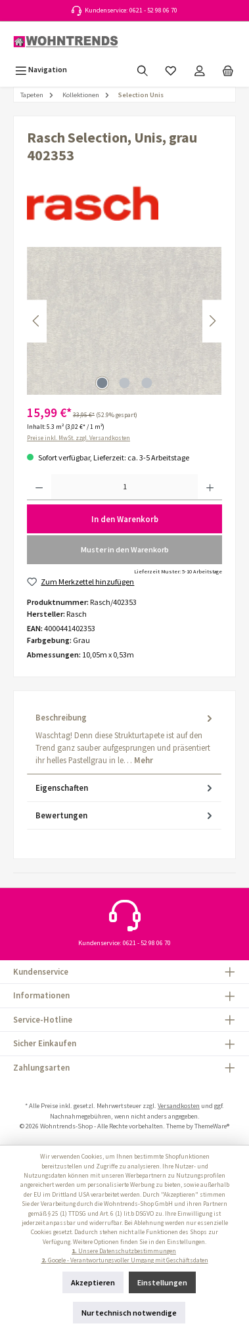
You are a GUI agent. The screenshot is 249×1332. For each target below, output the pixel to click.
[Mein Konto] (199, 69)
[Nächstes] (212, 321)
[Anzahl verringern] (39, 487)
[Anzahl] (124, 487)
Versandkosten (179, 1105)
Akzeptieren (93, 1282)
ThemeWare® (211, 1126)
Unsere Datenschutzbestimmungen (124, 1251)
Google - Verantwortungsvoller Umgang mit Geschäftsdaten (124, 1260)
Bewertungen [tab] (125, 815)
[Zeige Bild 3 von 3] (146, 383)
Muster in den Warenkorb (125, 549)
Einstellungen (162, 1282)
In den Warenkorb (124, 519)
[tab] (124, 739)
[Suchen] (142, 69)
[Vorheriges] (37, 321)
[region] (124, 321)
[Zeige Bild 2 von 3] (124, 383)
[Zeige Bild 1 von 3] (102, 383)
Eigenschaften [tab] (125, 788)
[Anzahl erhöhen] (210, 487)
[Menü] (41, 69)
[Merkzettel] (170, 69)
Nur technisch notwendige (129, 1313)
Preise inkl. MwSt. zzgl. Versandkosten (78, 438)
